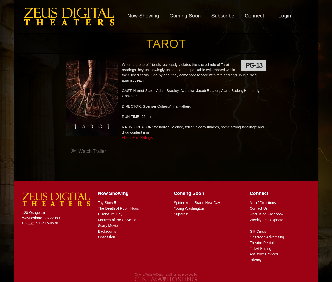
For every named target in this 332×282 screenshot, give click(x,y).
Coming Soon (185, 15)
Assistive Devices (264, 254)
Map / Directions (263, 203)
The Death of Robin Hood (118, 208)
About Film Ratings (137, 137)
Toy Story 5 (107, 203)
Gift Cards (258, 231)
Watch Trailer (92, 151)
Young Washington (189, 208)
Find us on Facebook (267, 214)
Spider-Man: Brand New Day (197, 203)
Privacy (256, 260)
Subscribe (222, 15)
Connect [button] (256, 15)
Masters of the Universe (117, 220)
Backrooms (107, 231)
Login (284, 15)
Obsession (106, 237)
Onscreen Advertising (267, 237)
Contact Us (259, 208)
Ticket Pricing (261, 248)
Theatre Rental (262, 243)
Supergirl (181, 214)
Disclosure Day (110, 214)
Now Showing (143, 15)
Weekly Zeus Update (266, 220)
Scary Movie (108, 226)
